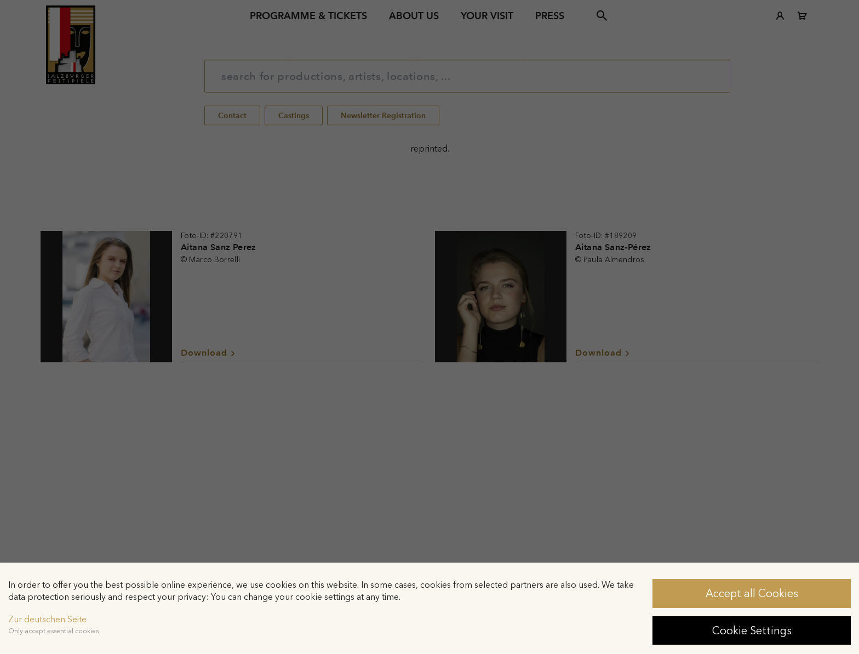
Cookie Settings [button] (752, 630)
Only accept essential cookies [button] (53, 631)
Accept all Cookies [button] (752, 593)
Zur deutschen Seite (47, 619)
